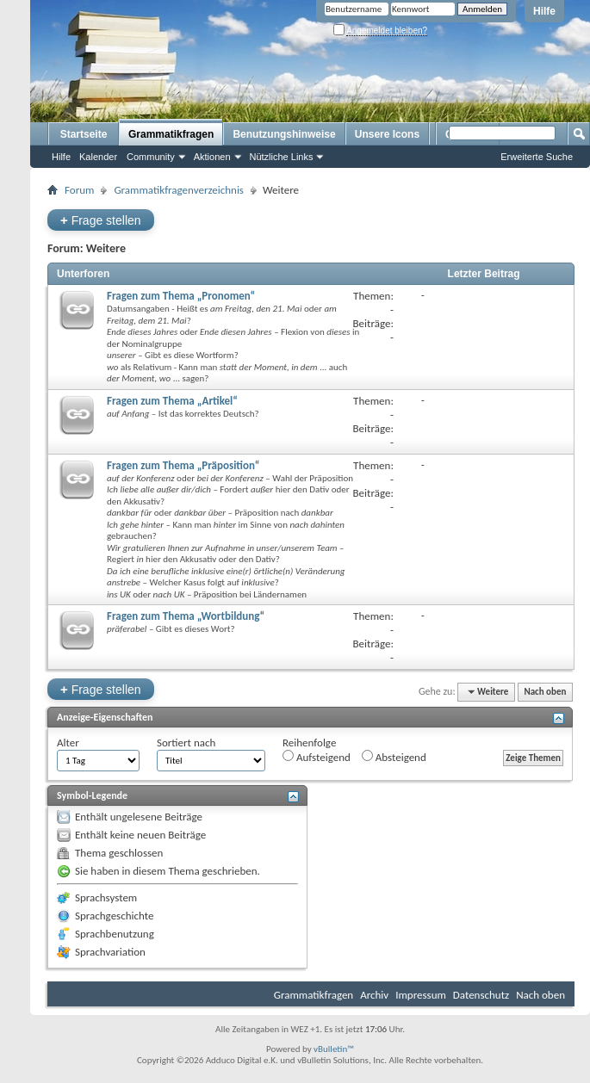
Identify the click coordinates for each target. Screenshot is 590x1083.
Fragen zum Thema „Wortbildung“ (185, 616)
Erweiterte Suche (536, 157)
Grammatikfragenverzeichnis (179, 189)
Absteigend (394, 757)
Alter (68, 742)
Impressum (420, 994)
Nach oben (545, 691)
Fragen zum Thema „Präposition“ (183, 465)
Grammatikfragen (171, 134)
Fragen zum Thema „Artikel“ (172, 400)
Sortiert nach (186, 742)
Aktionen (212, 157)
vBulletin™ (334, 1049)
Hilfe (544, 11)
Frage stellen (100, 220)
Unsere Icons (387, 134)
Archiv (374, 994)
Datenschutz (481, 994)
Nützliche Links (282, 157)
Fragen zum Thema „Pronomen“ (181, 295)
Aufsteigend (317, 757)
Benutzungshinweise (284, 134)
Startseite (84, 134)
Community (151, 157)
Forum (79, 189)
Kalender (98, 157)
